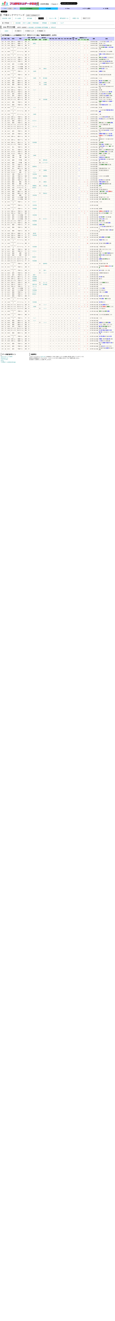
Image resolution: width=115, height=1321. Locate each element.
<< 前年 (5, 8)
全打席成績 (38, 27)
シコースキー (45, 162)
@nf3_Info (43, 356)
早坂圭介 (45, 193)
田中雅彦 (45, 78)
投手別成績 (45, 27)
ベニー (34, 89)
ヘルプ (62, 23)
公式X (28, 15)
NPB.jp (2, 360)
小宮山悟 (45, 185)
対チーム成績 (26, 23)
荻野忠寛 (45, 160)
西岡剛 (45, 170)
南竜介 (34, 43)
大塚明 (34, 71)
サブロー (34, 120)
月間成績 (44, 23)
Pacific (49, 8)
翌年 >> (16, 8)
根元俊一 (34, 187)
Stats (68, 8)
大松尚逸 (34, 174)
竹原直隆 (45, 99)
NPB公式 (53, 27)
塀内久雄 (34, 284)
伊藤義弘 (34, 185)
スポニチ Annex (4, 359)
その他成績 (53, 23)
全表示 (6, 31)
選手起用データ (64, 18)
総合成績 (18, 23)
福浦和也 (34, 166)
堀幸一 (45, 270)
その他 (106, 8)
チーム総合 (87, 8)
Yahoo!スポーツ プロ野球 (6, 356)
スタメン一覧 (52, 18)
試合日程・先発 (6, 18)
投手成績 (29, 18)
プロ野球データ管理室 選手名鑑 (8, 362)
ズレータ (34, 126)
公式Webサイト (35, 15)
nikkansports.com (4, 358)
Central (30, 8)
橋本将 (34, 233)
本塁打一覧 (76, 18)
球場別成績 (36, 23)
